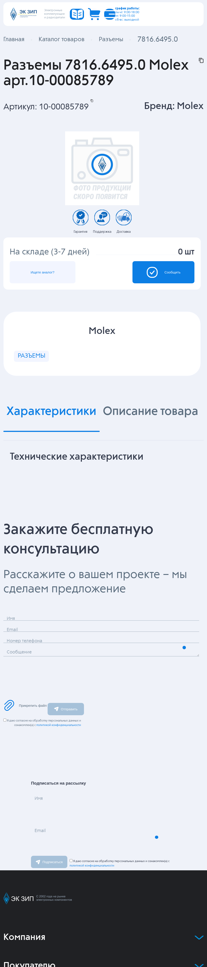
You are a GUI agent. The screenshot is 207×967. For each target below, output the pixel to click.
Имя (46, 820)
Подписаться (49, 876)
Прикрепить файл (25, 720)
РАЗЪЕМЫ (38, 367)
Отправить (65, 724)
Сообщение (33, 673)
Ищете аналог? (55, 277)
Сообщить (151, 277)
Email (48, 852)
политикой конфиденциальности (58, 739)
